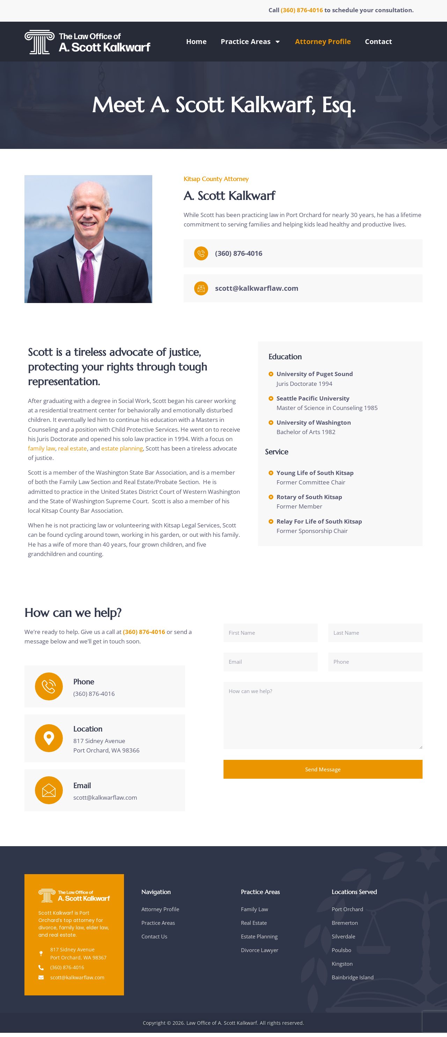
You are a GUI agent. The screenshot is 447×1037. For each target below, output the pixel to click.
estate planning (122, 450)
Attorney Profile (323, 41)
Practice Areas (251, 41)
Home (196, 41)
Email (82, 789)
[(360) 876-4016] (201, 256)
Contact (378, 41)
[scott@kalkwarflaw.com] (201, 291)
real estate (72, 450)
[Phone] (49, 691)
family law (41, 450)
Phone (83, 686)
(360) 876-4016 (302, 10)
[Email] (49, 794)
